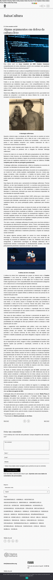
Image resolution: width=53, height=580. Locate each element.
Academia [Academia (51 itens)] (19, 499)
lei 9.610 (36, 370)
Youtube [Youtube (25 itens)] (14, 529)
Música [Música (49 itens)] (44, 517)
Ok (26, 577)
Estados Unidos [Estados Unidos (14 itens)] (35, 511)
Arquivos (6, 484)
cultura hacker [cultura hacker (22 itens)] (9, 508)
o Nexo (13, 93)
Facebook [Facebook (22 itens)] (44, 511)
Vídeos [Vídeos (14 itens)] (43, 526)
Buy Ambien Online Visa (24, 1)
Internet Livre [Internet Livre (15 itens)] (15, 517)
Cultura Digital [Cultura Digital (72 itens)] (38, 505)
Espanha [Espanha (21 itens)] (26, 511)
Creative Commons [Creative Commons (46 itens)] (26, 505)
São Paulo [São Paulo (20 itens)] (18, 526)
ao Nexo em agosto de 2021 (15, 391)
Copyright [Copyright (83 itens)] (15, 505)
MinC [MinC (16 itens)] (38, 517)
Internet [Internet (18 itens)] (7, 517)
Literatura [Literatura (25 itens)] (25, 517)
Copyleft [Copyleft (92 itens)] (7, 505)
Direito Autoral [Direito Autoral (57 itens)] (39, 508)
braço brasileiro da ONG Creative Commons (34, 64)
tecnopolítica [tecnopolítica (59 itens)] (27, 526)
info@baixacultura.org (10, 563)
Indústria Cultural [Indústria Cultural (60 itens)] (24, 514)
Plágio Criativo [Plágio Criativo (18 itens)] (32, 520)
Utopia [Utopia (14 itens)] (36, 526)
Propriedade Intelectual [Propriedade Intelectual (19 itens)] (21, 523)
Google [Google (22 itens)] (6, 514)
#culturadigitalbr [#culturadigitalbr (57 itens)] (9, 499)
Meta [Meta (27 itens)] (33, 517)
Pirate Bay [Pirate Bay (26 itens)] (15, 520)
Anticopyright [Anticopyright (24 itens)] (29, 499)
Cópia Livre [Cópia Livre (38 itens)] (29, 508)
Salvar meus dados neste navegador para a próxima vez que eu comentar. (25, 466)
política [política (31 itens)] (41, 520)
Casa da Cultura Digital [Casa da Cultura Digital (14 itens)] (11, 502)
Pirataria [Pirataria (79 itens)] (7, 520)
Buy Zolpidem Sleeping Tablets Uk (9, 1)
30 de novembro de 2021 (11, 26)
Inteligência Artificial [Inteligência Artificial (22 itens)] (37, 514)
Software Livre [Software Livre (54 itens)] (9, 526)
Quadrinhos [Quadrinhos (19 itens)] (34, 523)
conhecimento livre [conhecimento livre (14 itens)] (35, 502)
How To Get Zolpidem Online (37, 1)
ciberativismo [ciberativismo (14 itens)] (23, 502)
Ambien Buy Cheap (12, 2)
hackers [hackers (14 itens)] (14, 514)
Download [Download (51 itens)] (18, 511)
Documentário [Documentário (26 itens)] (8, 511)
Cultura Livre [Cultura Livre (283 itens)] (19, 508)
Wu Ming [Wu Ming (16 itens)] (7, 529)
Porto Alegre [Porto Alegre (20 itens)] (8, 523)
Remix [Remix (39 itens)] (41, 523)
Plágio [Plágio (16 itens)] (23, 520)
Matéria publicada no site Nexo (23, 416)
